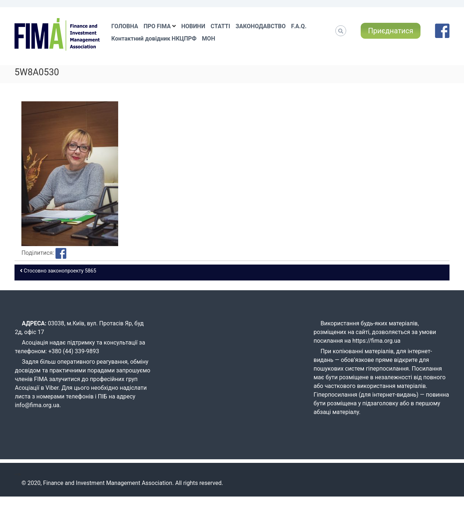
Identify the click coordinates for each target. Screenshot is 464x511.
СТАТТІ (220, 26)
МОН (208, 38)
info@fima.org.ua (37, 405)
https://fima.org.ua (376, 340)
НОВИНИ (193, 26)
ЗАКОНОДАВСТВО (261, 26)
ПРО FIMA (157, 26)
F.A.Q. (298, 26)
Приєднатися (390, 30)
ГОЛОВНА (124, 26)
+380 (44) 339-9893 (73, 351)
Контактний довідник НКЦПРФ (153, 38)
